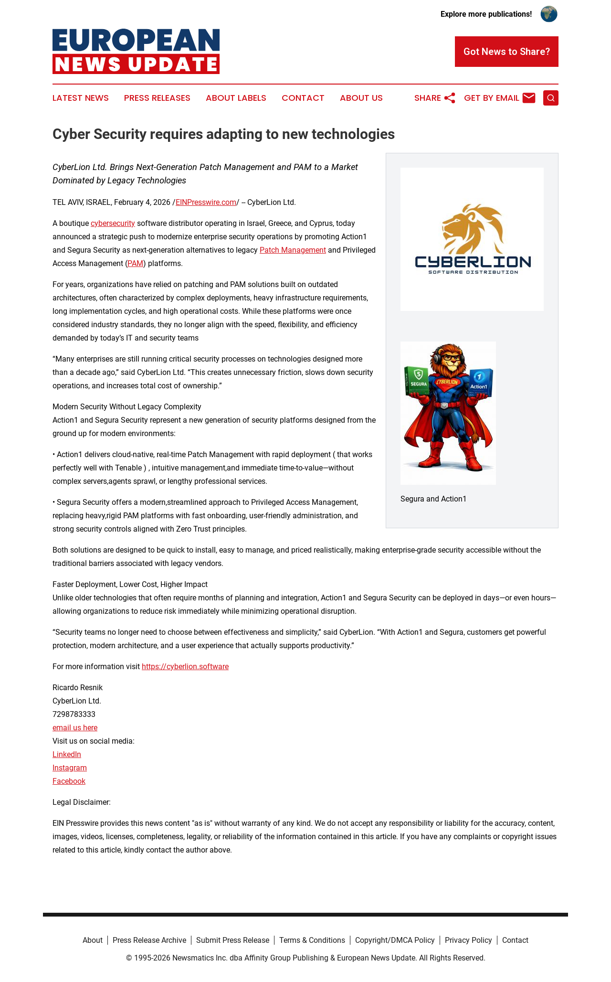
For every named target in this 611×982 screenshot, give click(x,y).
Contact (303, 98)
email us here (75, 727)
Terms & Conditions (312, 940)
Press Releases (157, 98)
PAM (135, 263)
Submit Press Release (232, 940)
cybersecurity (113, 223)
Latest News (81, 98)
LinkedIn (67, 754)
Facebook (69, 781)
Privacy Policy (468, 940)
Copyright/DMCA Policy (395, 940)
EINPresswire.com (206, 202)
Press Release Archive (149, 940)
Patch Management (293, 250)
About (93, 940)
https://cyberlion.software (185, 666)
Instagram (70, 767)
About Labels (236, 98)
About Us (361, 98)
